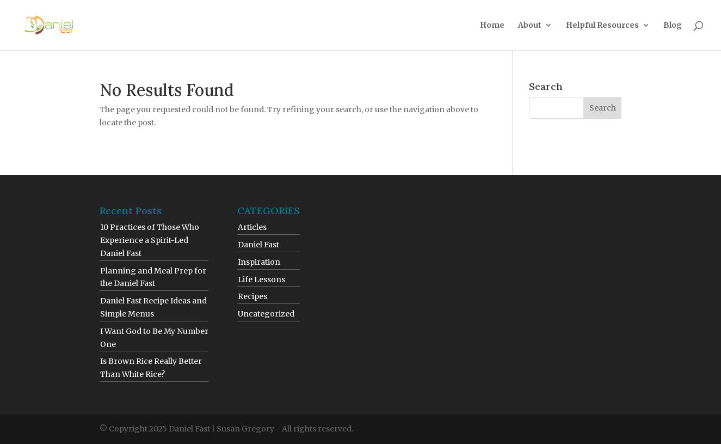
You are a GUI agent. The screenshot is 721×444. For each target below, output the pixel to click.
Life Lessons (261, 279)
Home (492, 25)
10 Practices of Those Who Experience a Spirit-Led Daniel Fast (149, 240)
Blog (672, 25)
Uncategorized (266, 314)
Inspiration (259, 262)
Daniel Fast (258, 245)
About (529, 25)
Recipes (252, 296)
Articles (252, 227)
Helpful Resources (602, 25)
